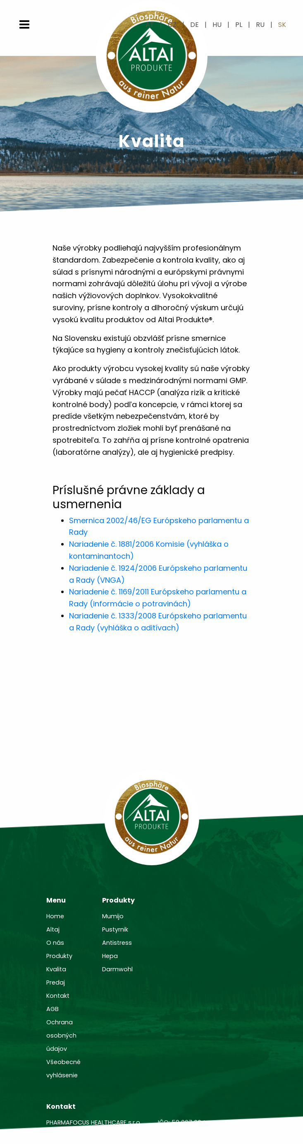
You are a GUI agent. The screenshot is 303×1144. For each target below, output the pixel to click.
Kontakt (57, 996)
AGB (52, 1009)
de (194, 24)
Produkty (59, 956)
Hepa (110, 956)
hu (217, 24)
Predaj (55, 982)
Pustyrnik (115, 929)
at (150, 24)
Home (55, 916)
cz (172, 24)
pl (238, 24)
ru (260, 24)
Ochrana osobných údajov (61, 1035)
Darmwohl (117, 969)
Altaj (53, 929)
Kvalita (56, 969)
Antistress (117, 943)
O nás (55, 943)
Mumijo (113, 916)
